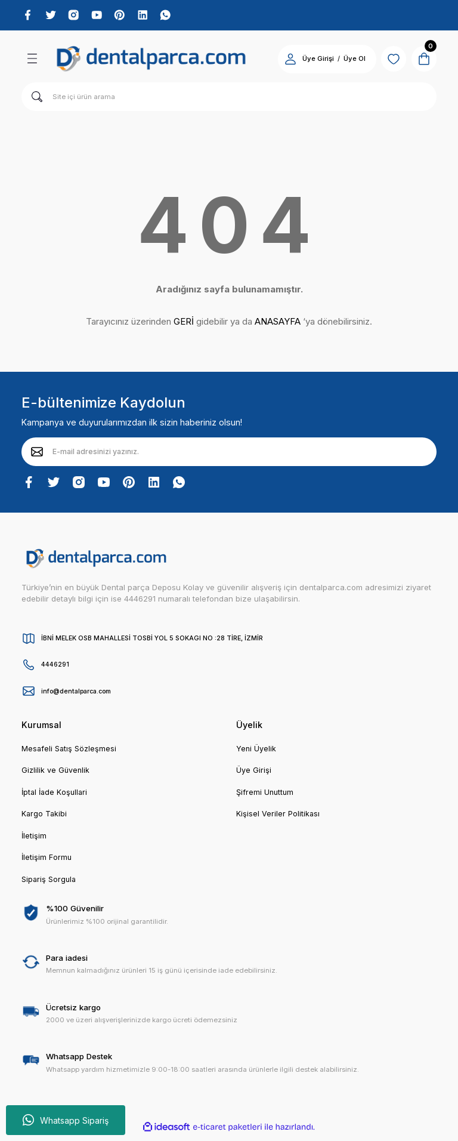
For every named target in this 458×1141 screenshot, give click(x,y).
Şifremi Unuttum (266, 795)
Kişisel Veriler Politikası (278, 817)
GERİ (184, 323)
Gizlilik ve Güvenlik (56, 773)
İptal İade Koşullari (56, 795)
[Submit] (36, 453)
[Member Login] (283, 61)
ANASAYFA (278, 323)
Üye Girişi (253, 773)
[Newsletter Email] (229, 453)
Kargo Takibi (45, 817)
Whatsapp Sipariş (66, 1120)
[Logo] (151, 61)
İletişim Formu (46, 862)
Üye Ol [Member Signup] (347, 61)
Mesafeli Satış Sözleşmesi (70, 750)
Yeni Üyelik (256, 750)
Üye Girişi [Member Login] (310, 61)
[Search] (229, 98)
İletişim (34, 840)
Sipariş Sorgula (50, 884)
